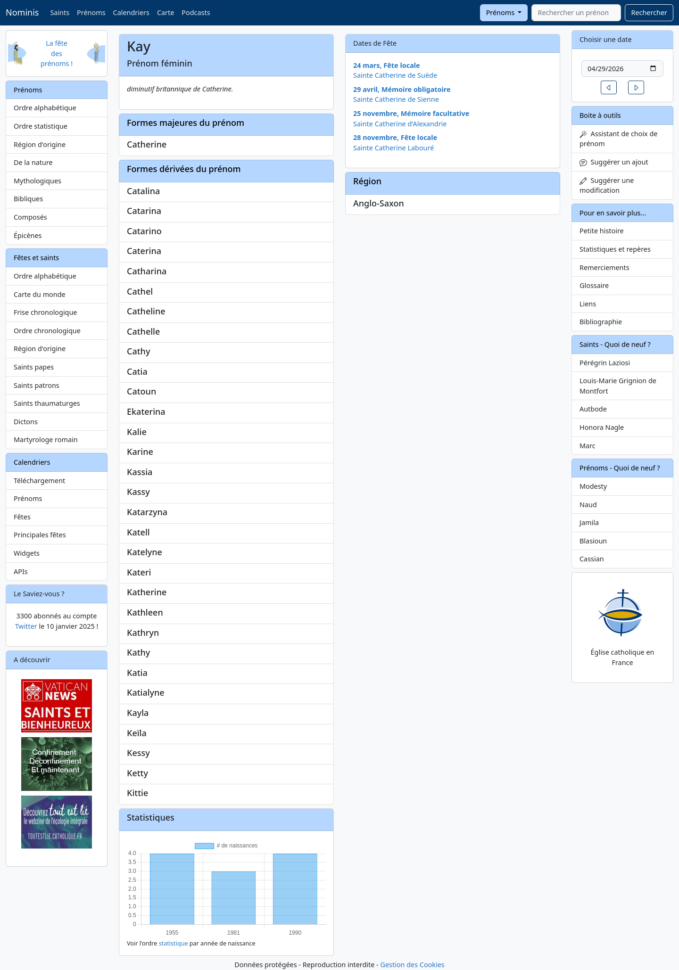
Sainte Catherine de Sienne (396, 99)
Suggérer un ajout (614, 161)
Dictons (26, 421)
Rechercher (649, 12)
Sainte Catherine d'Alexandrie (400, 123)
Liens (588, 303)
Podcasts (196, 12)
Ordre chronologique (47, 330)
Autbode (593, 408)
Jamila (589, 522)
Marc (588, 445)
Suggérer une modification (607, 185)
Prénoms (91, 12)
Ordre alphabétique (45, 107)
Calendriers (131, 12)
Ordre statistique (40, 126)
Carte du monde (40, 294)
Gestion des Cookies (412, 964)
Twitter (26, 626)
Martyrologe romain (46, 439)
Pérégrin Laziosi (605, 362)
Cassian (592, 558)
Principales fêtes (40, 534)
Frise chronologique (45, 312)
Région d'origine (40, 144)
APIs (21, 571)
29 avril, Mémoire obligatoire (402, 89)
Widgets (27, 553)
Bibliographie (601, 321)
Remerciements (604, 267)
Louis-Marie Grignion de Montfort (618, 385)
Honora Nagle (602, 427)
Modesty (593, 486)
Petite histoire (602, 230)
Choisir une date (606, 39)
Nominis (22, 12)
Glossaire (594, 285)
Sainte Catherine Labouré (393, 147)
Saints (59, 12)
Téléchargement (39, 480)
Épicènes (28, 235)
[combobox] (576, 12)
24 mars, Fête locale (386, 65)
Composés (30, 217)
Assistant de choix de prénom (618, 138)
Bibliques (28, 198)
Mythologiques (37, 180)
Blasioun (593, 540)
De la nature (33, 162)
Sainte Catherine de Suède (395, 75)
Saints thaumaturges (47, 403)
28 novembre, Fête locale (395, 137)
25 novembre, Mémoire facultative (411, 113)
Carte (165, 12)
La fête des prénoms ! (57, 53)
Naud (588, 504)
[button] (609, 87)
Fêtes (22, 516)
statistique (173, 943)
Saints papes (34, 366)
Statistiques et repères (615, 249)
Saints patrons (36, 385)
